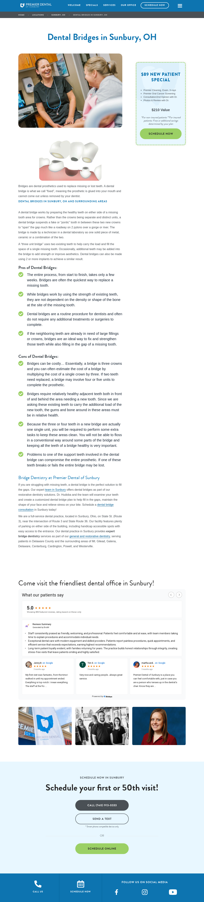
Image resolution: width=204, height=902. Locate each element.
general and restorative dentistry (89, 536)
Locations (38, 15)
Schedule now (155, 5)
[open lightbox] (45, 726)
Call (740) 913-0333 (102, 805)
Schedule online (102, 849)
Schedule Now (161, 134)
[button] (180, 6)
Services (109, 5)
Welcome (74, 5)
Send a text (102, 819)
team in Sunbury (55, 489)
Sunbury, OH (58, 15)
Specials (92, 5)
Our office (128, 5)
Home (21, 15)
